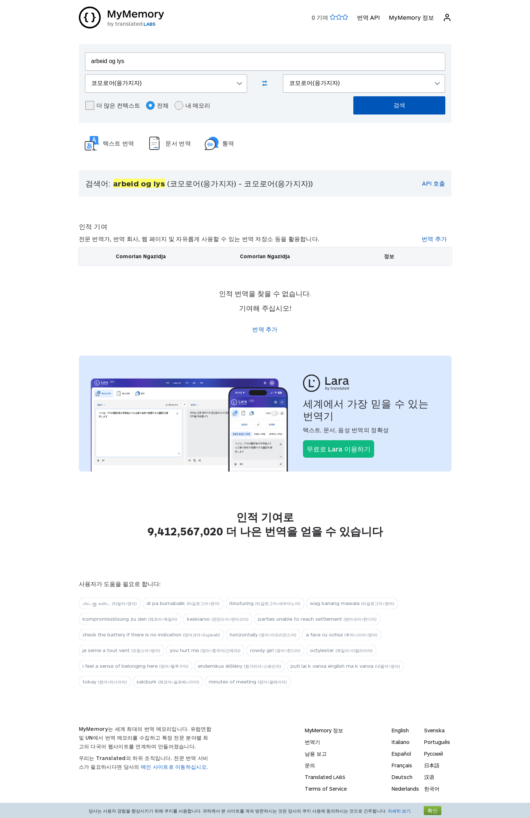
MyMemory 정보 (411, 17)
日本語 (431, 765)
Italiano (401, 742)
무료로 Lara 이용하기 (338, 449)
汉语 (429, 777)
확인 (432, 810)
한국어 (431, 789)
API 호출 (433, 183)
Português (437, 742)
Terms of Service (326, 789)
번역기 (312, 742)
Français (402, 765)
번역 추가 (434, 238)
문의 (310, 765)
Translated (325, 777)
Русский (433, 754)
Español (401, 754)
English (400, 730)
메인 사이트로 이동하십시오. (174, 767)
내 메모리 (192, 105)
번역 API (368, 17)
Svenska (434, 730)
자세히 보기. (400, 810)
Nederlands (405, 789)
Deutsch (402, 777)
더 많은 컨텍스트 (112, 105)
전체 (157, 105)
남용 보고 (316, 754)
